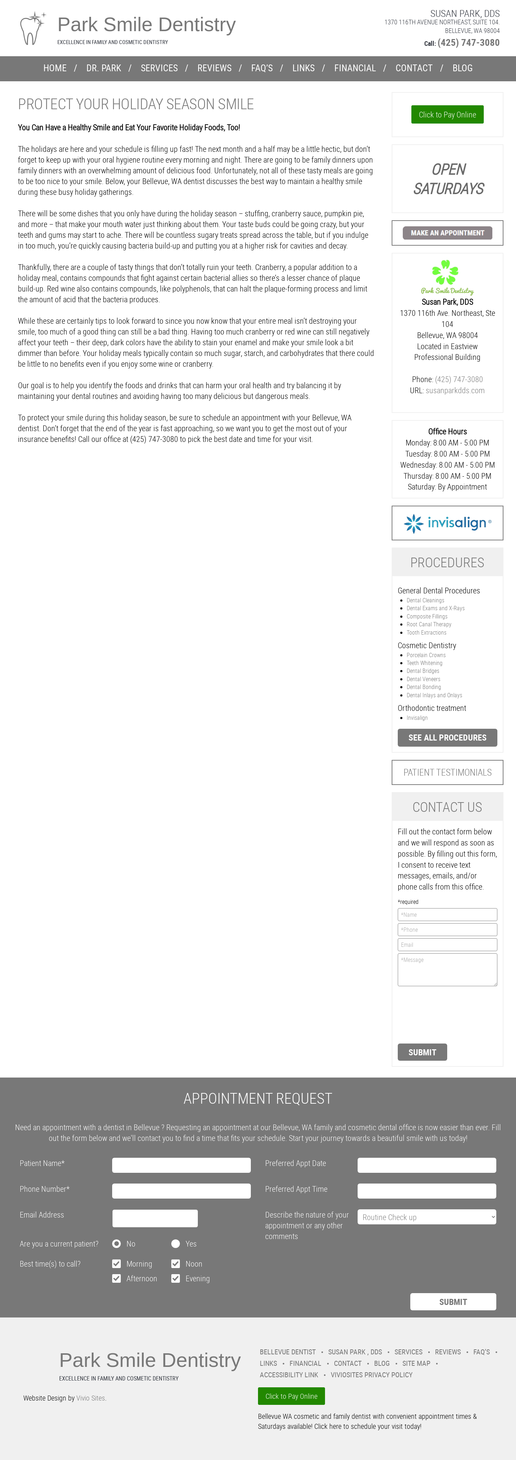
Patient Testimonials (447, 772)
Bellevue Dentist (288, 1352)
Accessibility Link (289, 1374)
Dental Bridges (423, 671)
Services (159, 68)
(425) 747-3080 (469, 42)
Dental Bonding (424, 687)
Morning (139, 1263)
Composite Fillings (427, 616)
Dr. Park (103, 68)
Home (55, 68)
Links (303, 68)
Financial (355, 68)
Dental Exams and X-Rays (436, 608)
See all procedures (447, 737)
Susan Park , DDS (355, 1352)
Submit (422, 1052)
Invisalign (417, 718)
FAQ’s (262, 68)
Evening (198, 1278)
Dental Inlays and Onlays (434, 695)
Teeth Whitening (425, 663)
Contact (414, 68)
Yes (191, 1243)
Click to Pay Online (447, 114)
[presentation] (427, 1014)
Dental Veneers (423, 679)
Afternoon (141, 1278)
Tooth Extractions (426, 632)
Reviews (214, 68)
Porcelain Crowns (426, 655)
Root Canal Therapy (429, 624)
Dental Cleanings (425, 600)
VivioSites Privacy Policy (371, 1374)
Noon (194, 1263)
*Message (448, 969)
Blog (463, 68)
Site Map (416, 1363)
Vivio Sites (90, 1398)
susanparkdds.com (455, 390)
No (130, 1243)
